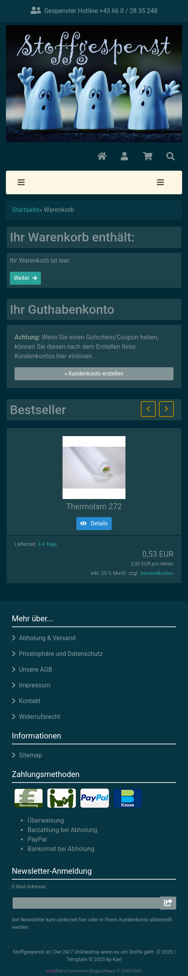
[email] (86, 903)
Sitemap (27, 755)
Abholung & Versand (44, 638)
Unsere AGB (32, 669)
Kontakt (26, 701)
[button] (124, 156)
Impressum (31, 685)
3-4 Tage (47, 544)
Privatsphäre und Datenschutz (57, 653)
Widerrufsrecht (36, 716)
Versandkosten (156, 573)
